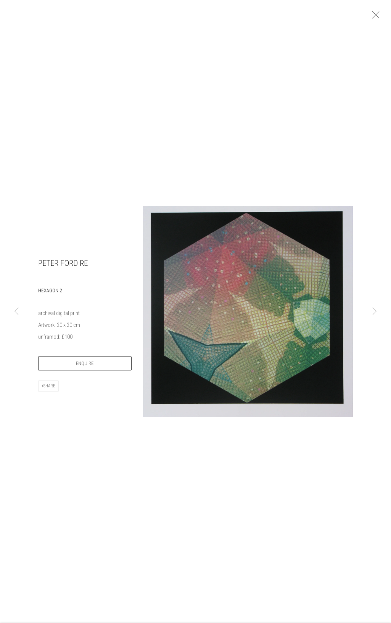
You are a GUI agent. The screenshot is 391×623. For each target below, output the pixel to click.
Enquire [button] (84, 366)
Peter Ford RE (63, 266)
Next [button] (374, 311)
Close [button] (375, 17)
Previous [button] (16, 311)
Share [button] (49, 388)
